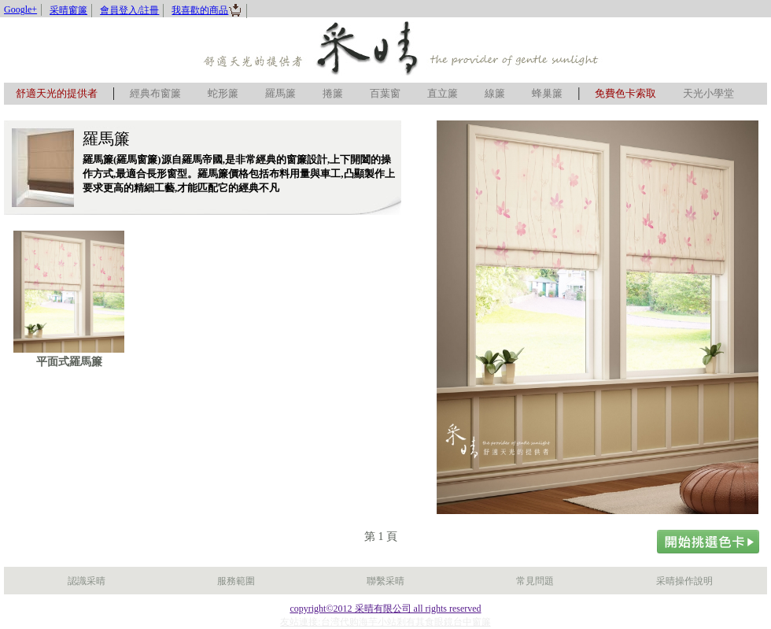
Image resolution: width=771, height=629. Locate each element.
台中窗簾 (472, 621)
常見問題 (535, 580)
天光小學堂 (708, 93)
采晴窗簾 (68, 10)
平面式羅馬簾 (69, 362)
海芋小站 (378, 621)
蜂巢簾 (547, 93)
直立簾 (442, 93)
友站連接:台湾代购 (319, 621)
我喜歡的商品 (207, 10)
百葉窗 (385, 93)
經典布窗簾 (155, 93)
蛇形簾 (223, 93)
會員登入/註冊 (129, 10)
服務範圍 (236, 580)
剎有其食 (415, 621)
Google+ (20, 9)
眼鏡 (443, 621)
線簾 (495, 93)
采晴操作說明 (684, 580)
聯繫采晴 (385, 580)
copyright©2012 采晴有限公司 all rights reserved (385, 608)
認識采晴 (86, 580)
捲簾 (333, 93)
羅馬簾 (280, 93)
